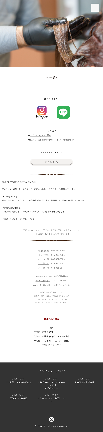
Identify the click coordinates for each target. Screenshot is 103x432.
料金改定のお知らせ (84, 380)
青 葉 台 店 (43, 251)
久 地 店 (43, 268)
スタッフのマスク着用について (51, 398)
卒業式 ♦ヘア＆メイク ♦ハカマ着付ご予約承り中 (51, 383)
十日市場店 (43, 255)
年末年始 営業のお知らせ (18, 380)
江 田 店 (43, 263)
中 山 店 (43, 259)
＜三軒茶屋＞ (43, 281)
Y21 (44, 426)
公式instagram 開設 (40, 135)
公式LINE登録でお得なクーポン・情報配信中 (52, 139)
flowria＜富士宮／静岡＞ (42, 285)
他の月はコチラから (51, 345)
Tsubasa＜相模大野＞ (44, 276)
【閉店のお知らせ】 (18, 396)
